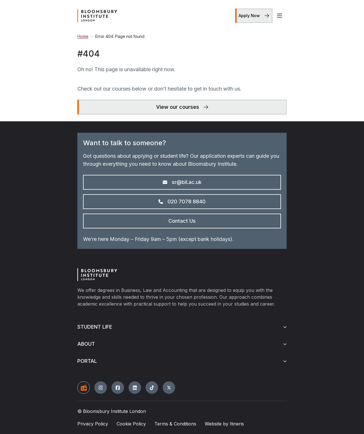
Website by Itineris (224, 424)
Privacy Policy (92, 424)
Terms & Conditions (175, 424)
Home (82, 36)
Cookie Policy (131, 424)
